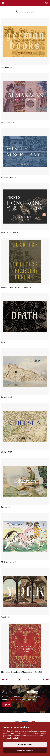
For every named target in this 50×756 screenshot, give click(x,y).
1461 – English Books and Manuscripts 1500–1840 (21, 672)
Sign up (7, 705)
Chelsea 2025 (6, 452)
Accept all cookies (25, 744)
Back (7, 680)
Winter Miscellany (8, 177)
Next (44, 680)
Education (5, 507)
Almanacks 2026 (8, 122)
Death (3, 342)
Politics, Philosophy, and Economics (16, 287)
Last (47, 680)
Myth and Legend (8, 562)
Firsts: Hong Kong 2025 (11, 232)
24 (34, 680)
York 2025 (5, 617)
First (3, 680)
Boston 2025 (6, 397)
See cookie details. (11, 738)
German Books (7, 67)
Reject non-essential (25, 750)
